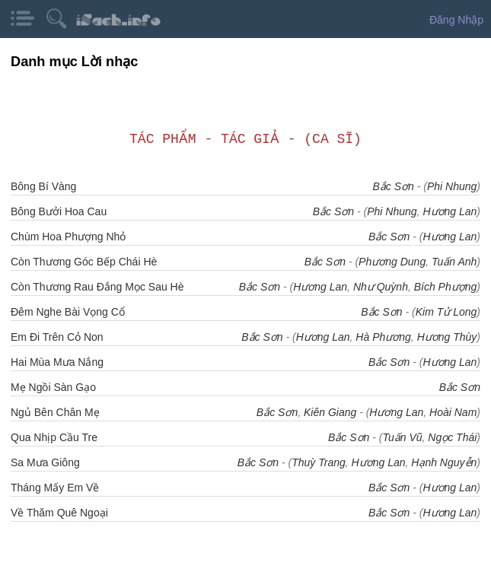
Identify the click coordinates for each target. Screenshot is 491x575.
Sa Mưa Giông (45, 462)
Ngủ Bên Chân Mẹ (55, 412)
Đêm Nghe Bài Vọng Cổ (68, 312)
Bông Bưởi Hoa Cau (59, 211)
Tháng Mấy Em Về (55, 487)
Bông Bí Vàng (43, 186)
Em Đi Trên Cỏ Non (57, 337)
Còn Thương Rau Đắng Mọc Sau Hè (97, 287)
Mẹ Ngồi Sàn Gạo (53, 387)
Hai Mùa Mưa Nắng (57, 362)
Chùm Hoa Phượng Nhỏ (68, 236)
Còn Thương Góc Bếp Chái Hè (84, 262)
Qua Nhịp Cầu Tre (54, 437)
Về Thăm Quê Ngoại (59, 513)
